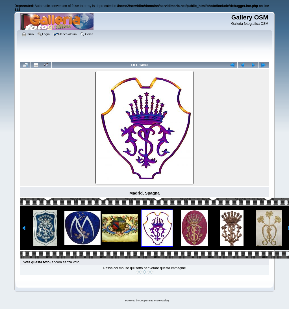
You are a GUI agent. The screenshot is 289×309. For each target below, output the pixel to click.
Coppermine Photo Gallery (154, 300)
